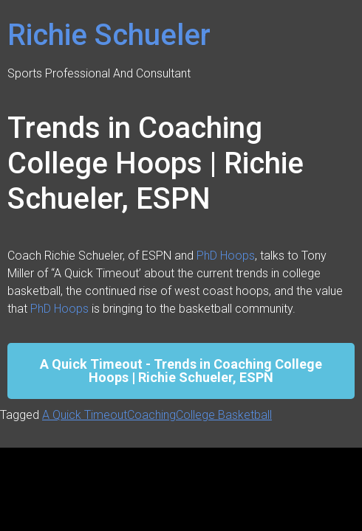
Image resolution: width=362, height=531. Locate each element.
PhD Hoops (226, 256)
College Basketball (224, 415)
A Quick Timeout (84, 415)
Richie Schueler (109, 35)
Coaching (151, 415)
